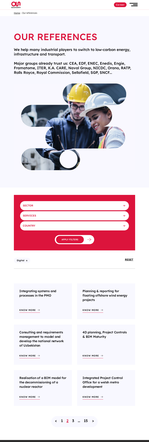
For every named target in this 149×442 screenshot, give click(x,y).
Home (17, 13)
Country (29, 225)
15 (86, 420)
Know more (27, 310)
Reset (129, 259)
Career (120, 4)
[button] (133, 4)
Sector (28, 205)
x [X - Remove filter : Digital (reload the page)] (26, 260)
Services (29, 215)
